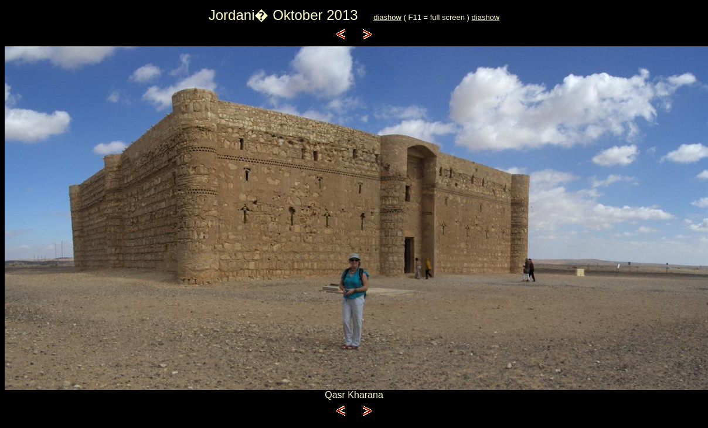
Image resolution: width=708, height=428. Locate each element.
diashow (387, 17)
